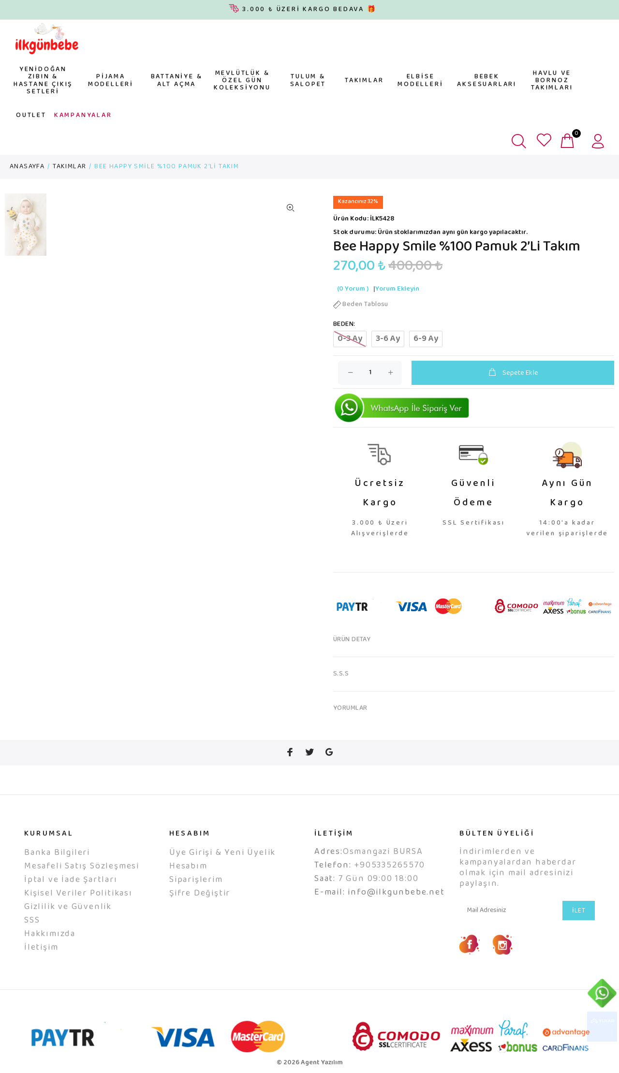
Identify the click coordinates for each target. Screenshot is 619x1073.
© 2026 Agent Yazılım (310, 1063)
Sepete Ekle (512, 373)
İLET (578, 911)
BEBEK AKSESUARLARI (486, 80)
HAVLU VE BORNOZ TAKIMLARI (552, 81)
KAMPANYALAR (83, 115)
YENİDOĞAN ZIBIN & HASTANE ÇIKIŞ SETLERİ (43, 81)
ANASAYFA (27, 167)
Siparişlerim (196, 880)
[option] (25, 229)
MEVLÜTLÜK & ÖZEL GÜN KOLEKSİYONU (242, 81)
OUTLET (31, 115)
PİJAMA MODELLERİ (110, 80)
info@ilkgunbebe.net (396, 892)
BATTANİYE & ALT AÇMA (177, 80)
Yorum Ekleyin (397, 289)
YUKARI (602, 1027)
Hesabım (188, 866)
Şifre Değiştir (199, 893)
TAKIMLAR (364, 81)
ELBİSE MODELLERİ (420, 80)
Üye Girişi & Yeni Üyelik (222, 853)
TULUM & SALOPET (308, 80)
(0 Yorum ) (352, 289)
